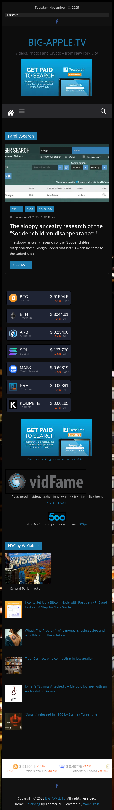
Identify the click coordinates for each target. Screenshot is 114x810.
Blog (30, 209)
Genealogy (45, 209)
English (16, 209)
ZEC (32, 771)
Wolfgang (50, 217)
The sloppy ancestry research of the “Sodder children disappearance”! (56, 229)
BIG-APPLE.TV (57, 42)
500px (82, 524)
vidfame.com (57, 502)
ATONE (81, 771)
